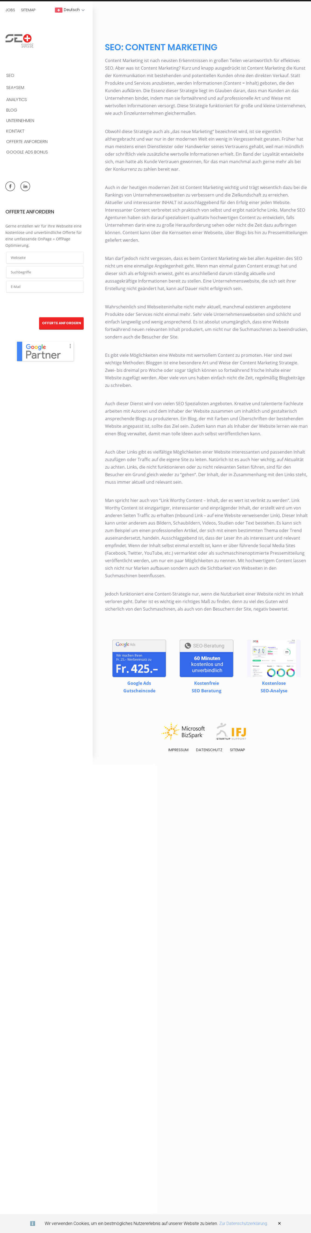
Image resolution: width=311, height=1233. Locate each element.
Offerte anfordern (27, 142)
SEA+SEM (15, 87)
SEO (10, 75)
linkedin (25, 186)
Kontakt (15, 131)
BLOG (11, 110)
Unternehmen (20, 121)
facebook (10, 186)
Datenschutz (209, 743)
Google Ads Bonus (27, 152)
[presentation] (45, 305)
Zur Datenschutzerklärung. (243, 1223)
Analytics (16, 100)
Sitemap (28, 10)
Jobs (10, 10)
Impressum (178, 743)
